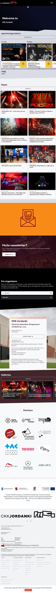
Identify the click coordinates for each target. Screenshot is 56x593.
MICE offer (27, 302)
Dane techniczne (28, 567)
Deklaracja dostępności (5, 580)
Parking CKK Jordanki (5, 567)
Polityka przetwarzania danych (7, 578)
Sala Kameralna (16, 563)
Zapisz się (9, 255)
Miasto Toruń (39, 559)
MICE (14, 569)
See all (28, 87)
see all (28, 377)
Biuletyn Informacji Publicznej (13, 543)
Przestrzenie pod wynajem (18, 559)
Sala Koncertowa (16, 561)
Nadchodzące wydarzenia (6, 559)
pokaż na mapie (28, 337)
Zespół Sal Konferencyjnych (18, 565)
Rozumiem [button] (28, 590)
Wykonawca (27, 571)
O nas (26, 559)
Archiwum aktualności (5, 565)
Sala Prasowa (15, 567)
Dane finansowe (28, 565)
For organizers (27, 297)
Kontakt (26, 573)
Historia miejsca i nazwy (29, 563)
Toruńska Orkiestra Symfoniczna (43, 563)
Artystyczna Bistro (40, 565)
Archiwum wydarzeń (5, 561)
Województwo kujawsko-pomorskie (43, 561)
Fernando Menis (28, 569)
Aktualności (3, 563)
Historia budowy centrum (30, 561)
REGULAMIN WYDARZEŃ (5, 582)
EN (1, 584)
